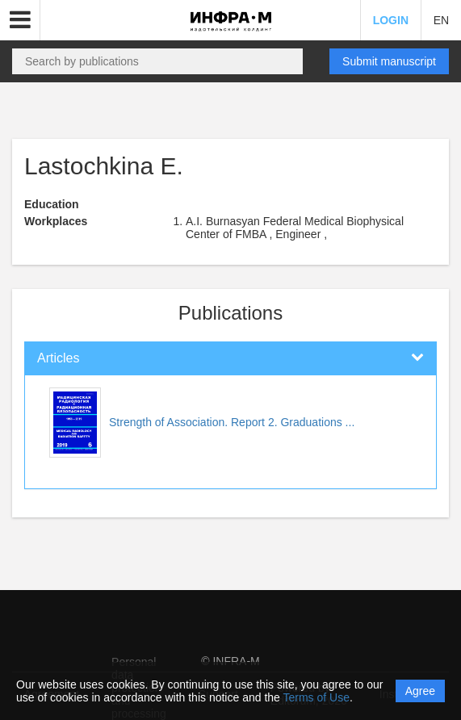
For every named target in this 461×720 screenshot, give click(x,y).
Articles (58, 358)
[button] (20, 20)
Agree (420, 690)
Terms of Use (316, 697)
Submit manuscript (389, 61)
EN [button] (441, 20)
